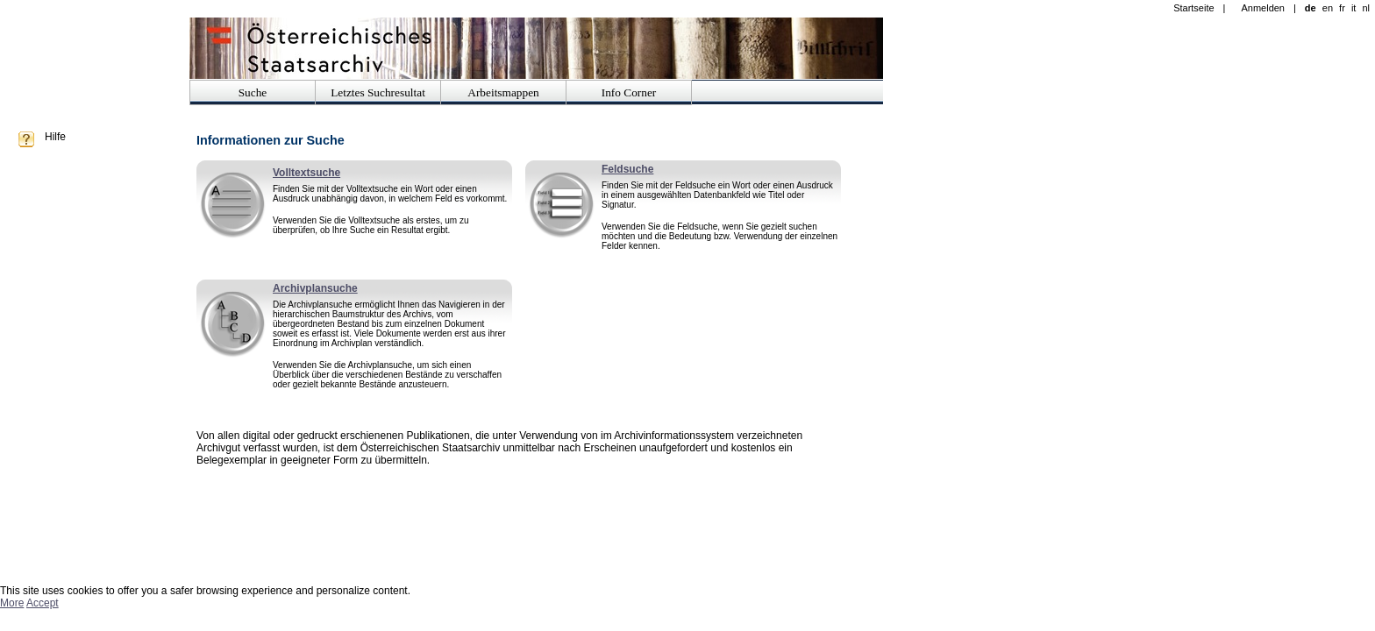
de (1310, 8)
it (1354, 8)
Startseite (1193, 8)
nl (1366, 8)
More (12, 603)
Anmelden (1263, 8)
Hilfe (55, 137)
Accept (42, 603)
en (1327, 8)
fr (1342, 8)
